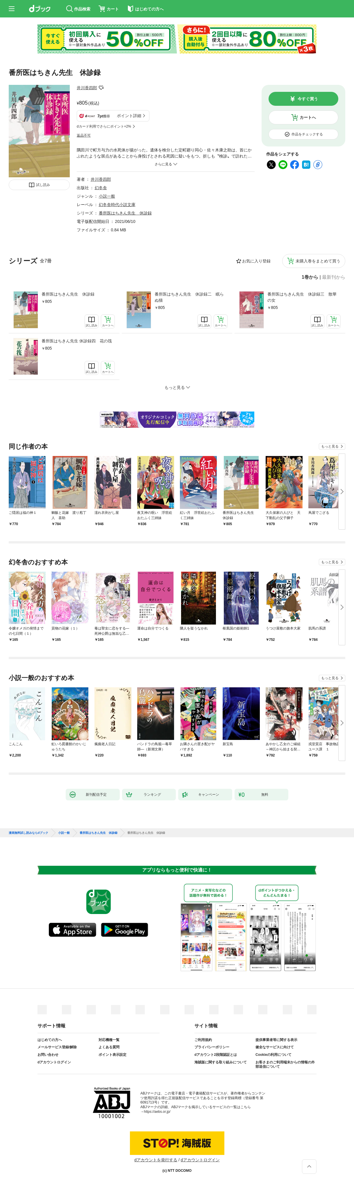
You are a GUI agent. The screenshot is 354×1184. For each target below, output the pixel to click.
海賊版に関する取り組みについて (220, 1062)
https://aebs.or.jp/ (157, 1112)
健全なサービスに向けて (274, 1047)
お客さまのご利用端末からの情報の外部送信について (285, 1064)
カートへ (308, 117)
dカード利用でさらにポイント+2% (104, 126)
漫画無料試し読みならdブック (28, 832)
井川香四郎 (87, 87)
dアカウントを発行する (155, 1160)
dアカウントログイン (54, 1062)
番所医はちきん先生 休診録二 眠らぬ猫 (189, 297)
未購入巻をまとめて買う (318, 261)
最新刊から (333, 277)
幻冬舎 (101, 187)
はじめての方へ (49, 1040)
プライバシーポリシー (211, 1047)
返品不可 (84, 135)
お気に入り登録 (256, 261)
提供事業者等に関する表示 (276, 1040)
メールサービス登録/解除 (57, 1047)
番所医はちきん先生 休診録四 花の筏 (77, 341)
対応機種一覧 (109, 1040)
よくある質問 (109, 1047)
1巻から (310, 277)
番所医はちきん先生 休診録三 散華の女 (302, 297)
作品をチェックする (307, 134)
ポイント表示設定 (112, 1055)
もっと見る (330, 446)
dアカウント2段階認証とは (215, 1055)
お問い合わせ (47, 1055)
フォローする (101, 88)
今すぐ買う (308, 98)
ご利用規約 (203, 1040)
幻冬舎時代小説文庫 (117, 204)
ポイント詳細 (129, 115)
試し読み (43, 185)
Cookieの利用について (273, 1055)
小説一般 (107, 196)
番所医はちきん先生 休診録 (68, 294)
